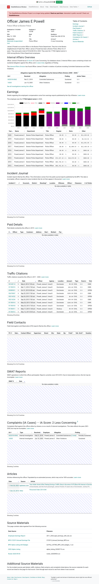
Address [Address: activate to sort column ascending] (53, 232)
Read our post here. (57, 13)
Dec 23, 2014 (14, 491)
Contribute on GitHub (35, 577)
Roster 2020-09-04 (14, 554)
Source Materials (78, 41)
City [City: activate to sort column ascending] (52, 333)
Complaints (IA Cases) (80, 37)
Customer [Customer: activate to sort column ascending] (39, 232)
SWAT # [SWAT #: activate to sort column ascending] (11, 381)
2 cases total (40, 63)
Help (46, 7)
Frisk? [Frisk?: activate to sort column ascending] (70, 333)
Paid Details (77, 28)
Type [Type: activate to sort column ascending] (27, 232)
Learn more (81, 95)
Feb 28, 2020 (14, 485)
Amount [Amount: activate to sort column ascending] (69, 281)
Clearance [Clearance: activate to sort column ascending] (78, 183)
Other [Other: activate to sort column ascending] (84, 131)
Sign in (15, 579)
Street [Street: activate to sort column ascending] (46, 333)
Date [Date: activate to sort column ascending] (23, 281)
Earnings (75, 24)
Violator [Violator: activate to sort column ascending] (91, 281)
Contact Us (10, 579)
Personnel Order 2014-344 (37, 490)
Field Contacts (78, 33)
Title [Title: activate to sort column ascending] (47, 131)
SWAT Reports (78, 35)
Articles (76, 39)
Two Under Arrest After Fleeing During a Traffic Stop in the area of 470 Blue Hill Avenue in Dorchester (63, 484)
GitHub (89, 7)
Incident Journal (78, 26)
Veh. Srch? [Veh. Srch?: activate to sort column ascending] (79, 333)
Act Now (59, 2)
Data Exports (54, 7)
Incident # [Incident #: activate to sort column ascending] (12, 183)
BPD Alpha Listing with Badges (18, 545)
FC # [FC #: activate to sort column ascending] (10, 333)
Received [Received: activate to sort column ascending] (39, 432)
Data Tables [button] (74, 7)
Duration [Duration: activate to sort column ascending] (88, 333)
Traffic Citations (79, 30)
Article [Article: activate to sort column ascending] (33, 481)
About (42, 7)
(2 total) (73, 435)
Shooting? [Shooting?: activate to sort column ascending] (43, 183)
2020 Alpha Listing (14, 549)
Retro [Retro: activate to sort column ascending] (71, 131)
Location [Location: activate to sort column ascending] (61, 281)
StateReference (34, 7)
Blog (43, 577)
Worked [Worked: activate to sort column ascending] (75, 232)
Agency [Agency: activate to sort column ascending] (51, 281)
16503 (10, 83)
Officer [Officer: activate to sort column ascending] (69, 183)
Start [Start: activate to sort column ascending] (64, 232)
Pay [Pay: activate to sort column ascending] (86, 232)
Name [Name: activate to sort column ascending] (17, 131)
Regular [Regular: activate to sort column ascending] (58, 131)
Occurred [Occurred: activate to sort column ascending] (26, 183)
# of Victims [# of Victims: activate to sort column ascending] (88, 183)
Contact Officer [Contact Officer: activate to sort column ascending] (26, 333)
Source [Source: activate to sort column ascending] (83, 281)
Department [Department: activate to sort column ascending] (31, 131)
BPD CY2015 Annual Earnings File (19, 540)
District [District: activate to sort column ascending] (34, 183)
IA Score (30, 61)
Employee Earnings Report (16, 536)
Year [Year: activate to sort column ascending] (10, 131)
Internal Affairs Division (17, 66)
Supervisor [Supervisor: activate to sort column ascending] (37, 333)
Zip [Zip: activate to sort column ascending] (64, 333)
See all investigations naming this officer (20, 86)
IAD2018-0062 (12, 79)
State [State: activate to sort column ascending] (58, 333)
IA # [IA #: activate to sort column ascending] (10, 432)
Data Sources (64, 7)
